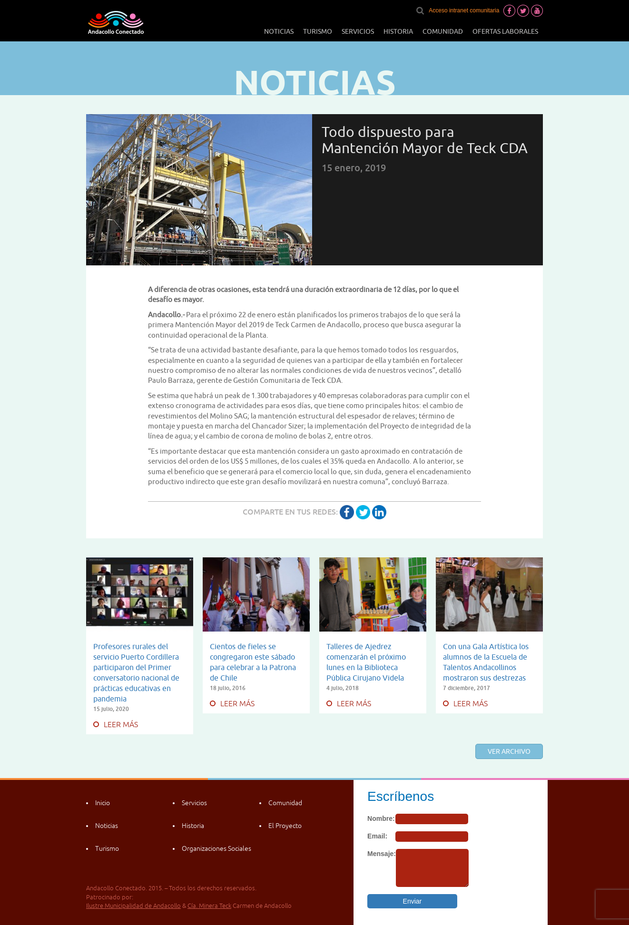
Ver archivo (509, 751)
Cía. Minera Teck (209, 905)
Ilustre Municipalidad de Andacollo (133, 905)
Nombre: (381, 818)
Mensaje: (381, 853)
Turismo (317, 31)
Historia (398, 31)
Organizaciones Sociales (216, 848)
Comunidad (443, 31)
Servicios (358, 31)
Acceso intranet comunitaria (464, 10)
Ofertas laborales (505, 31)
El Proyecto (285, 825)
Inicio (102, 803)
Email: (377, 836)
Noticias (279, 31)
